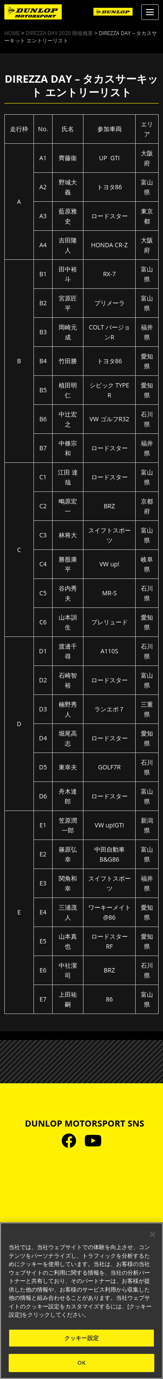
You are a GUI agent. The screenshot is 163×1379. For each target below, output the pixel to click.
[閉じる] (152, 1234)
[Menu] (150, 12)
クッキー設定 (81, 1338)
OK (81, 1362)
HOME (12, 33)
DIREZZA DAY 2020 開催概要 (59, 33)
